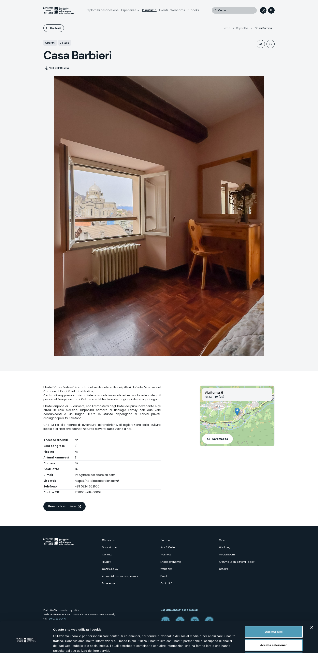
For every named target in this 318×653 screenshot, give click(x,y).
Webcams (177, 10)
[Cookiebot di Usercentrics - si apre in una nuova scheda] (26, 645)
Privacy (106, 562)
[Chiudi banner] (311, 608)
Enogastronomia (171, 562)
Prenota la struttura (62, 506)
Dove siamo (109, 547)
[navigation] (271, 10)
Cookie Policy (110, 569)
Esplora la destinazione (103, 10)
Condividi (261, 44)
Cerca (215, 10)
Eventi (163, 10)
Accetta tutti (274, 613)
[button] (237, 412)
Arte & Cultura (168, 547)
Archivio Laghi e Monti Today (237, 562)
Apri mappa (220, 439)
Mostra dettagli (213, 645)
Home (226, 28)
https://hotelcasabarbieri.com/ (97, 481)
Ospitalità (149, 10)
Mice (222, 540)
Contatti (107, 554)
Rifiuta (274, 639)
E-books (193, 10)
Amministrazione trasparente (120, 576)
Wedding (225, 547)
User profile (263, 10)
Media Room (227, 554)
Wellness (165, 554)
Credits (223, 569)
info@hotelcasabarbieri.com (95, 475)
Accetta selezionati (273, 626)
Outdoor (165, 540)
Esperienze (128, 10)
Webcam (166, 569)
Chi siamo (108, 540)
